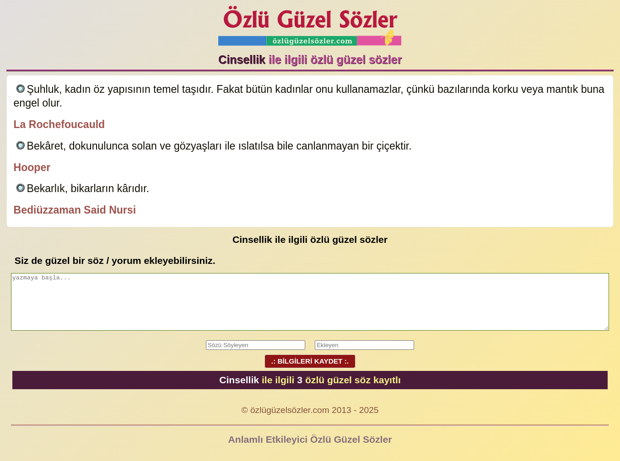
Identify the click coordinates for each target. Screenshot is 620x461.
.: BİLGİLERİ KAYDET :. (309, 361)
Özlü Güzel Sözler (309, 23)
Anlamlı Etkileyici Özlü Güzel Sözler (310, 439)
